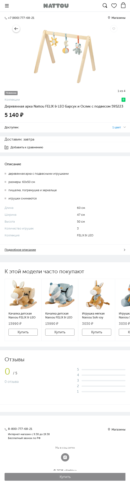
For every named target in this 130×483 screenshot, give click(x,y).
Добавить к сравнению (24, 147)
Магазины (116, 17)
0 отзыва (12, 382)
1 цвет (116, 127)
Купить (23, 332)
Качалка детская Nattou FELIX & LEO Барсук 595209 (58, 315)
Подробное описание (20, 249)
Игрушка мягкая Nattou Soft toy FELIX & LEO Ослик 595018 (95, 315)
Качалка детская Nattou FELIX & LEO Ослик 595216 (22, 315)
